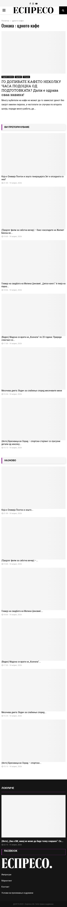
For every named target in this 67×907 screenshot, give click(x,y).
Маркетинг (6, 881)
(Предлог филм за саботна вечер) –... (19, 560)
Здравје (18, 77)
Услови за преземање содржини (17, 893)
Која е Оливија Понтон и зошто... (17, 509)
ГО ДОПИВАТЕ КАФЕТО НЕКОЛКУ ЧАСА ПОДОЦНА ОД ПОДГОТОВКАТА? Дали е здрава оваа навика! (31, 88)
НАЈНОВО (10, 460)
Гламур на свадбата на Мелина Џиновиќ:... (22, 611)
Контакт (5, 887)
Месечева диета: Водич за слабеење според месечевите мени (31, 390)
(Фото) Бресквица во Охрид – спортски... (21, 763)
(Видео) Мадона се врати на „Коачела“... (21, 661)
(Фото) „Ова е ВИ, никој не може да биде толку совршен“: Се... (32, 841)
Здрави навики (7, 77)
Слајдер (26, 77)
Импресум (6, 874)
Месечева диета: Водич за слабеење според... (23, 712)
